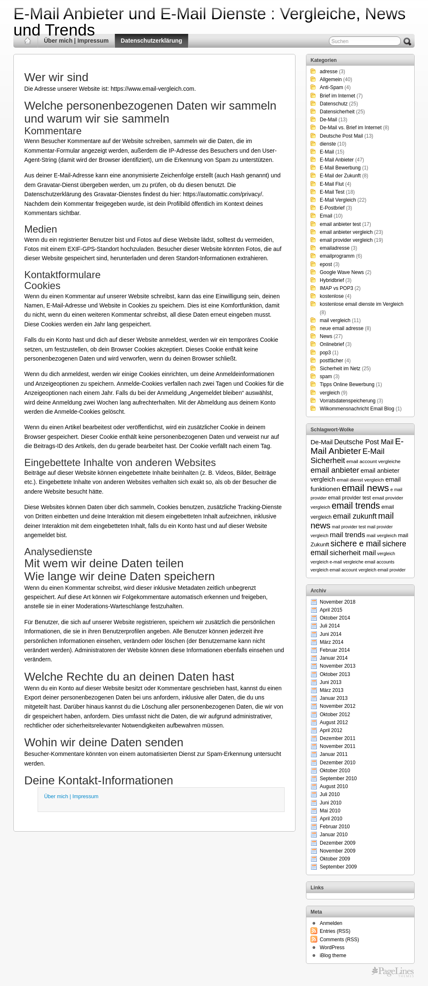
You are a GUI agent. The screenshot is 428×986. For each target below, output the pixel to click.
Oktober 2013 (335, 674)
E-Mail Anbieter (337, 160)
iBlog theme (333, 955)
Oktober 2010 (335, 770)
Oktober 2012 (335, 714)
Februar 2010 (335, 827)
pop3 (325, 353)
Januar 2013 (334, 698)
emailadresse (334, 248)
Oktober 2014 (335, 618)
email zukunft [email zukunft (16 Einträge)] (355, 516)
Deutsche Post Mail (341, 136)
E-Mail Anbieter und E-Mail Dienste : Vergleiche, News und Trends (209, 22)
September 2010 (338, 778)
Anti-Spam (331, 87)
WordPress (332, 947)
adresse (329, 71)
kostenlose (332, 296)
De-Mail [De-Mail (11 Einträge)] (322, 442)
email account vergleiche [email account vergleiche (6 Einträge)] (373, 461)
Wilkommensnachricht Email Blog (357, 409)
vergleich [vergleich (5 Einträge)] (386, 553)
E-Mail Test (332, 192)
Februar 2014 (335, 650)
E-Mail (327, 152)
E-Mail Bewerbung (340, 168)
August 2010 (334, 786)
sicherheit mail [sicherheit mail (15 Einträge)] (353, 552)
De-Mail (328, 120)
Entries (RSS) (335, 931)
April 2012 (331, 730)
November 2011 (337, 746)
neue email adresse (342, 328)
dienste (328, 144)
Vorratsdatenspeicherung (347, 401)
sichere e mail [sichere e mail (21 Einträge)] (356, 543)
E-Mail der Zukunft (340, 176)
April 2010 (331, 819)
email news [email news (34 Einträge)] (365, 487)
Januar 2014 (334, 658)
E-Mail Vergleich (338, 200)
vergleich (330, 393)
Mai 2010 (330, 811)
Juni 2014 (330, 634)
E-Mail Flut (332, 184)
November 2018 (337, 602)
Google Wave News (342, 272)
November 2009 (337, 851)
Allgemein (331, 79)
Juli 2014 (330, 626)
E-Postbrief (332, 208)
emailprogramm (337, 256)
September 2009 (338, 867)
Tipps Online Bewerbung (347, 384)
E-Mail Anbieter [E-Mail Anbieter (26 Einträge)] (357, 446)
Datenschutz (334, 104)
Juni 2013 (330, 682)
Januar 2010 (334, 834)
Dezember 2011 (337, 738)
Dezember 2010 (337, 763)
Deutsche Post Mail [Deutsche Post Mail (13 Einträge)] (363, 442)
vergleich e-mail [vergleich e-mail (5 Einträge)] (326, 561)
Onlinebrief (332, 344)
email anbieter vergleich (346, 232)
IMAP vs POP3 (336, 288)
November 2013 (337, 666)
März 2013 (332, 690)
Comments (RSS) (339, 939)
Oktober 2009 (335, 859)
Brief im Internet (337, 96)
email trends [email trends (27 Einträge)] (355, 506)
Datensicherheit (337, 112)
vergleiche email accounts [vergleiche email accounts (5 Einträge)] (369, 561)
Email (326, 216)
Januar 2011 (334, 754)
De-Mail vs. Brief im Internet (351, 128)
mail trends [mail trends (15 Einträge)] (347, 534)
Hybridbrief (332, 280)
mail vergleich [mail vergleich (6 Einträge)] (382, 535)
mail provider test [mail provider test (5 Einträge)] (349, 526)
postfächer (331, 361)
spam (326, 376)
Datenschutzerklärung (151, 40)
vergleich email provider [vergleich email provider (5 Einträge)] (382, 569)
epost (326, 264)
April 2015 (331, 610)
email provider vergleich (346, 240)
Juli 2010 (330, 794)
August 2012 (334, 722)
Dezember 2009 (337, 843)
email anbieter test (340, 224)
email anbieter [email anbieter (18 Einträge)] (335, 470)
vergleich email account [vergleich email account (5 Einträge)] (334, 569)
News (326, 336)
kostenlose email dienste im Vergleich (361, 304)
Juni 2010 (330, 803)
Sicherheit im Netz (340, 368)
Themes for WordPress (393, 972)
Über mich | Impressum (76, 40)
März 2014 (332, 642)
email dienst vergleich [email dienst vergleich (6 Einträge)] (360, 479)
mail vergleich (335, 320)
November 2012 (337, 706)
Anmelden (331, 923)
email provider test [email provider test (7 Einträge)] (349, 498)
